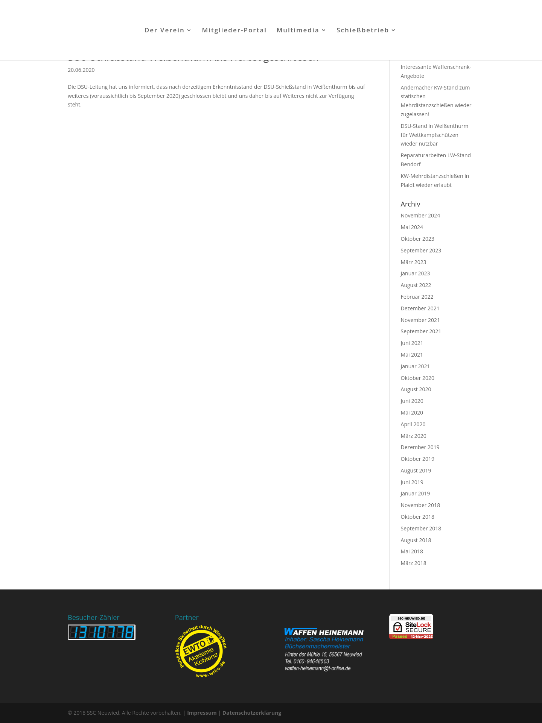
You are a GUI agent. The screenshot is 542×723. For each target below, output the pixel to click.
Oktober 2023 (417, 238)
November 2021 (420, 320)
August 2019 (416, 470)
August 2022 (416, 285)
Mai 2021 (412, 354)
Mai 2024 (412, 227)
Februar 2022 (417, 296)
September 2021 (421, 331)
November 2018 (420, 505)
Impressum (202, 712)
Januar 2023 (415, 273)
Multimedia (298, 30)
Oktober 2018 (417, 516)
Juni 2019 (412, 482)
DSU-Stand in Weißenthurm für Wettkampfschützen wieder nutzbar (435, 134)
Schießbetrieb (362, 30)
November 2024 (420, 215)
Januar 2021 (415, 366)
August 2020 (416, 389)
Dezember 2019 (420, 447)
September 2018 (421, 528)
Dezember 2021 (420, 308)
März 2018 (413, 563)
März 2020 (413, 435)
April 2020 (413, 424)
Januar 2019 (415, 493)
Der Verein (165, 30)
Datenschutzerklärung (252, 712)
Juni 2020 (412, 400)
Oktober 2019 (417, 458)
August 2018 (416, 540)
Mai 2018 (412, 551)
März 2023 (413, 262)
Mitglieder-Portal (234, 30)
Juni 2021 (412, 342)
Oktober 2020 (417, 377)
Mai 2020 (412, 412)
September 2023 (421, 250)
